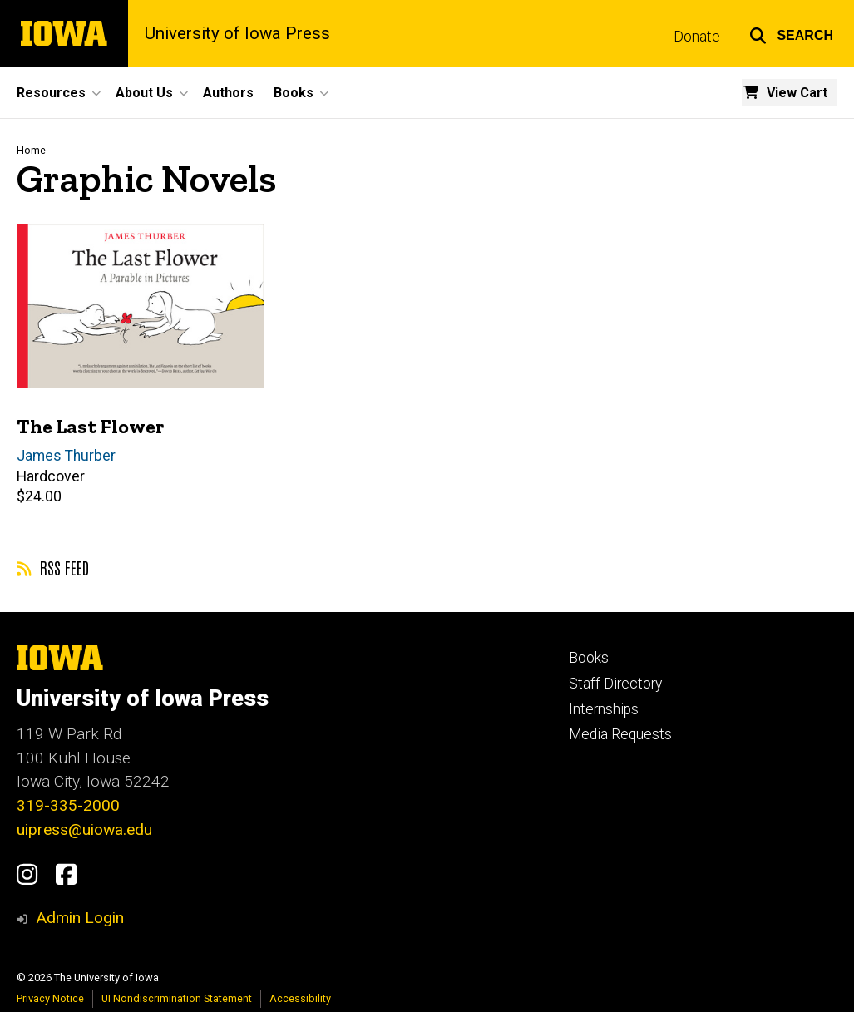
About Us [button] (144, 93)
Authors (228, 93)
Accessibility (300, 998)
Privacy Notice (50, 998)
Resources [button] (51, 93)
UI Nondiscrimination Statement (176, 998)
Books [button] (293, 93)
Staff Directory (615, 683)
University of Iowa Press (237, 33)
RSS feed (53, 567)
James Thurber (66, 455)
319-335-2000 (68, 805)
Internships (604, 709)
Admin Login (80, 917)
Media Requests (620, 734)
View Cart (797, 93)
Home (31, 150)
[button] (791, 33)
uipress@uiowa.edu (84, 829)
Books (589, 657)
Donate (697, 36)
